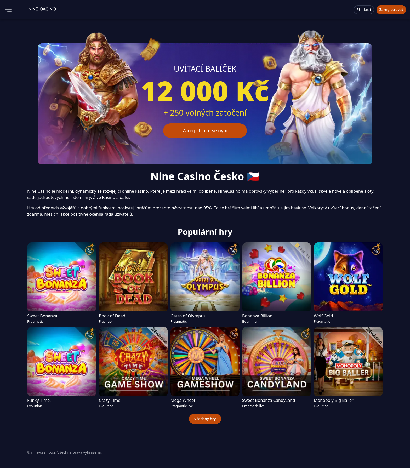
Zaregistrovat (391, 9)
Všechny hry (205, 418)
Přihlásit (363, 9)
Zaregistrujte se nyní (205, 130)
